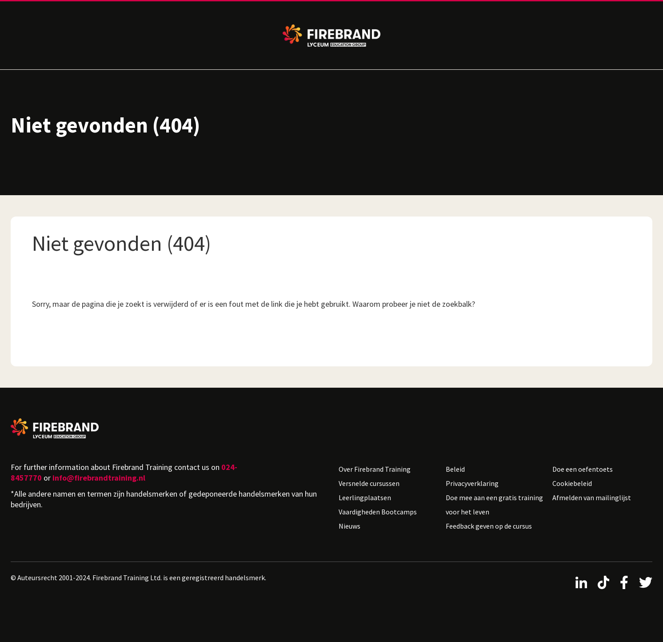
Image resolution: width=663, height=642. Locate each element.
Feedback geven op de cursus (489, 526)
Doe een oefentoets (582, 469)
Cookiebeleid (572, 483)
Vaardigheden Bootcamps (378, 511)
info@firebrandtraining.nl (98, 478)
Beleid (455, 469)
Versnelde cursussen (369, 483)
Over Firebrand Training (375, 469)
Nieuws (349, 526)
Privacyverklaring (472, 483)
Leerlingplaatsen (365, 497)
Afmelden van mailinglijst (591, 497)
